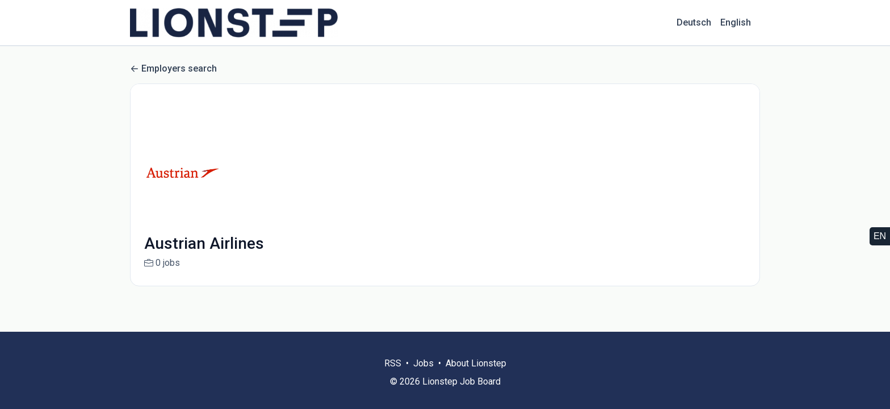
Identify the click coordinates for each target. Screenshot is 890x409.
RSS (392, 363)
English (735, 22)
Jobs (423, 363)
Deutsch (694, 22)
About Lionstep (476, 363)
